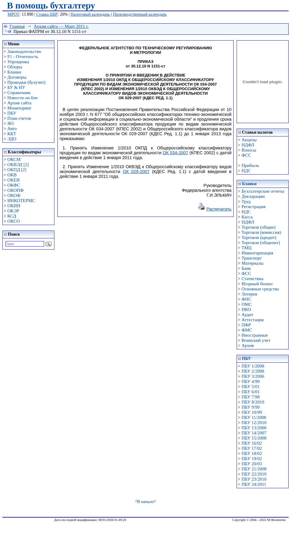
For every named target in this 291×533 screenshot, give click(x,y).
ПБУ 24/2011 (253, 484)
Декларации (253, 196)
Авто (12, 128)
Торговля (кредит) (258, 237)
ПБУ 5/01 (250, 386)
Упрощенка (18, 61)
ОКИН (13, 205)
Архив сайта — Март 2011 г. (61, 26)
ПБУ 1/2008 (252, 366)
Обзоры (14, 66)
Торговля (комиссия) (261, 232)
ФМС (246, 330)
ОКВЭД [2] (18, 164)
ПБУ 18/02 (251, 453)
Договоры (16, 77)
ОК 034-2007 (175, 152)
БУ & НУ (16, 87)
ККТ (11, 133)
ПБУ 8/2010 (252, 402)
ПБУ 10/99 (251, 412)
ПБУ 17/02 (251, 448)
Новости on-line (22, 97)
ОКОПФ (15, 190)
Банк (246, 268)
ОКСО (13, 221)
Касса (247, 216)
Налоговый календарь (90, 14)
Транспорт (251, 258)
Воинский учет (255, 340)
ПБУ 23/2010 (253, 479)
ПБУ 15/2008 (253, 438)
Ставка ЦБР (47, 14)
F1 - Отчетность (22, 56)
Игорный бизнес (257, 283)
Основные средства (260, 288)
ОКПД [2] (16, 169)
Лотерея (249, 294)
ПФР (246, 324)
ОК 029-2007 (136, 171)
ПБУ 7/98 (250, 396)
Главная (17, 26)
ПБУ (11, 113)
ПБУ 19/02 (251, 458)
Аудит (247, 314)
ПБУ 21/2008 (253, 468)
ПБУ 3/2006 (252, 376)
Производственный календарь (140, 14)
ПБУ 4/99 (250, 381)
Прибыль (250, 165)
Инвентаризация (257, 252)
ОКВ (12, 174)
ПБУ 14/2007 (253, 432)
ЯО (10, 123)
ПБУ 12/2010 (253, 422)
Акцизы (249, 139)
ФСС (246, 155)
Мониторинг (19, 108)
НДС (246, 170)
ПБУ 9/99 (250, 407)
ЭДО (11, 138)
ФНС (246, 299)
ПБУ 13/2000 (253, 427)
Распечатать (218, 209)
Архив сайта (19, 102)
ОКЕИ (13, 180)
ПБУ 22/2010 (253, 474)
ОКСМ (14, 159)
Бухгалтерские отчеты (262, 191)
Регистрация (253, 206)
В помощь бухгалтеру (51, 5)
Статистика (252, 278)
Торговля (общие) (258, 227)
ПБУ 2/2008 (252, 371)
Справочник (19, 92)
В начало (145, 501)
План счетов (19, 118)
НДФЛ (247, 144)
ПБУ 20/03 (251, 463)
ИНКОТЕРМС (21, 200)
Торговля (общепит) (260, 242)
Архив (247, 345)
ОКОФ (13, 195)
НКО (246, 309)
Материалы (252, 263)
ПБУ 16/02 (251, 443)
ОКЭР (13, 210)
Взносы (248, 150)
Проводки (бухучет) (26, 82)
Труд (246, 201)
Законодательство (24, 51)
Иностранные (254, 335)
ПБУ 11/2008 (253, 417)
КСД (11, 216)
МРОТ (13, 14)
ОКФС (13, 185)
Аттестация (252, 319)
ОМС (246, 304)
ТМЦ (246, 247)
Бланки (14, 72)
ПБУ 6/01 (250, 391)
